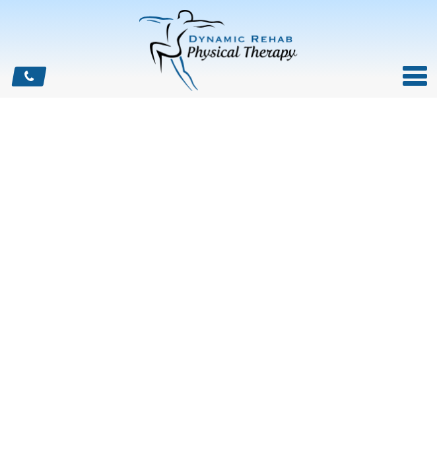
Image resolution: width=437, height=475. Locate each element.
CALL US (29, 76)
